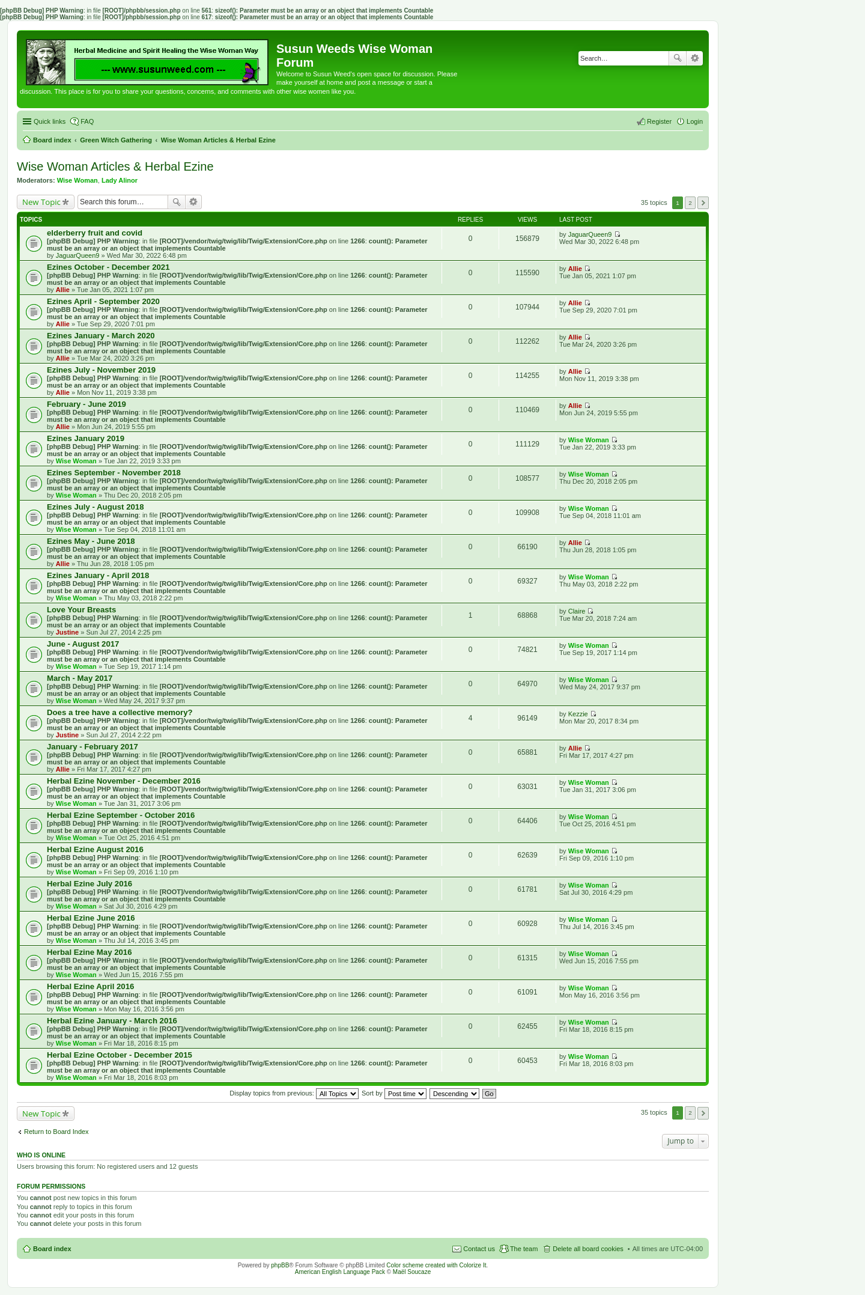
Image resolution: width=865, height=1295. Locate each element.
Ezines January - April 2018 (98, 575)
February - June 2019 (86, 404)
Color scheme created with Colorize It (436, 1265)
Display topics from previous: (294, 1093)
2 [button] (690, 203)
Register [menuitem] (659, 121)
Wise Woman (77, 180)
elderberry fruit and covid (94, 232)
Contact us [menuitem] (479, 1248)
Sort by (394, 1093)
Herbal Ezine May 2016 (89, 952)
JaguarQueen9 (78, 255)
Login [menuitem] (695, 121)
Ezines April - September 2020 (103, 301)
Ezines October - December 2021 (108, 267)
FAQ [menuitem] (87, 121)
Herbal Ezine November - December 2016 (124, 780)
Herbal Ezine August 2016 (95, 849)
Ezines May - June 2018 (91, 541)
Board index (52, 1248)
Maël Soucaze (412, 1272)
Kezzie (578, 714)
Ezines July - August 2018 (95, 506)
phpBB (280, 1265)
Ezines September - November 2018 (114, 472)
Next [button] (703, 203)
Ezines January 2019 (85, 438)
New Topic (41, 202)
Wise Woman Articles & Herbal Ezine (115, 166)
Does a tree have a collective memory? (120, 712)
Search (678, 58)
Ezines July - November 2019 (101, 369)
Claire (577, 611)
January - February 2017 (92, 746)
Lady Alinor (120, 180)
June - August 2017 (83, 643)
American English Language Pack (340, 1272)
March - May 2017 (79, 678)
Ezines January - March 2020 (101, 335)
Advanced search (695, 58)
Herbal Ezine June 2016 (91, 917)
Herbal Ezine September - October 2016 (121, 815)
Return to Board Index (56, 1131)
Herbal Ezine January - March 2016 (112, 1020)
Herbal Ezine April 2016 (90, 986)
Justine (67, 632)
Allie (63, 289)
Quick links (49, 121)
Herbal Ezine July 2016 (89, 883)
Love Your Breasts (81, 609)
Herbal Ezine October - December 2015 (119, 1054)
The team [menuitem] (524, 1248)
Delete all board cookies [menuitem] (588, 1248)
